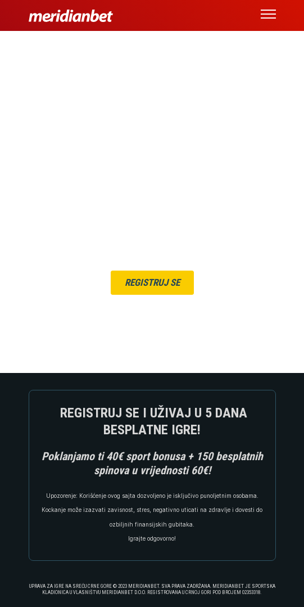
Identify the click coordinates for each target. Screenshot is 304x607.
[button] (268, 16)
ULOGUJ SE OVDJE (176, 303)
